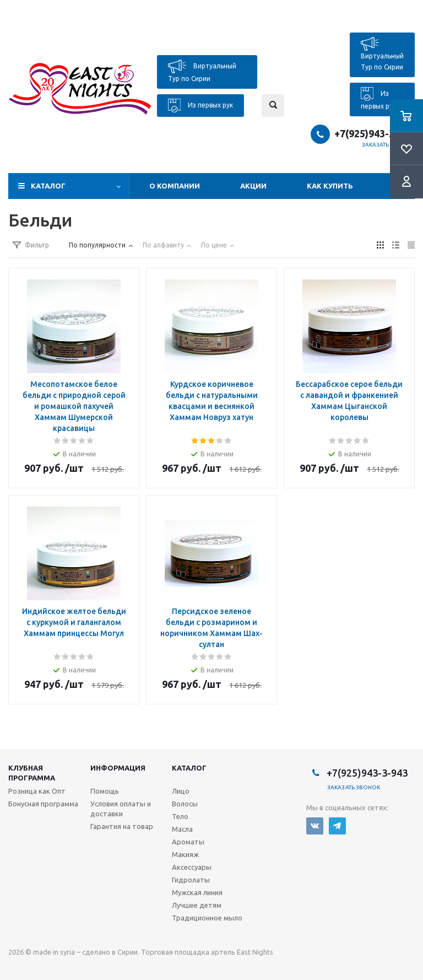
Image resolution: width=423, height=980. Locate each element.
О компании (174, 186)
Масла (182, 829)
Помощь (104, 791)
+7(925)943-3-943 (374, 133)
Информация (117, 768)
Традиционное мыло (207, 918)
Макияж (185, 854)
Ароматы (188, 842)
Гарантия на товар (121, 826)
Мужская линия (197, 892)
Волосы (185, 803)
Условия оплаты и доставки (120, 808)
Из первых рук (200, 105)
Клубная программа (31, 773)
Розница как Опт (37, 791)
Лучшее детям (196, 905)
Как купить (330, 186)
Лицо (180, 791)
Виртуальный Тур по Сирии (202, 71)
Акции (253, 186)
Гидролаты (191, 880)
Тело (180, 816)
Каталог (48, 186)
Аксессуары (192, 867)
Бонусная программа (43, 803)
